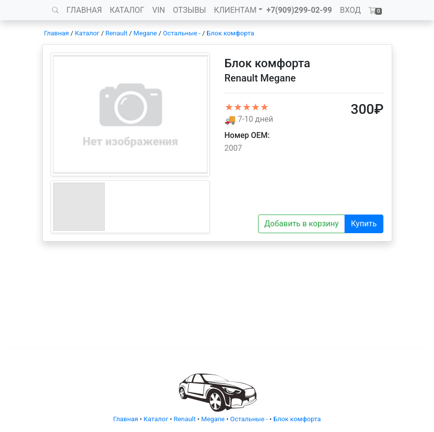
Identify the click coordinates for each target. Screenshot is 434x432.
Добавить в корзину (301, 223)
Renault (117, 33)
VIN (158, 10)
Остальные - (183, 33)
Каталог (87, 33)
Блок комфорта (230, 33)
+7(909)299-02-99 (299, 10)
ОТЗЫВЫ (189, 10)
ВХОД (350, 10)
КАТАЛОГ (127, 10)
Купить (363, 223)
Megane (145, 33)
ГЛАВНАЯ (84, 10)
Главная (56, 33)
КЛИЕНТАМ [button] (235, 10)
